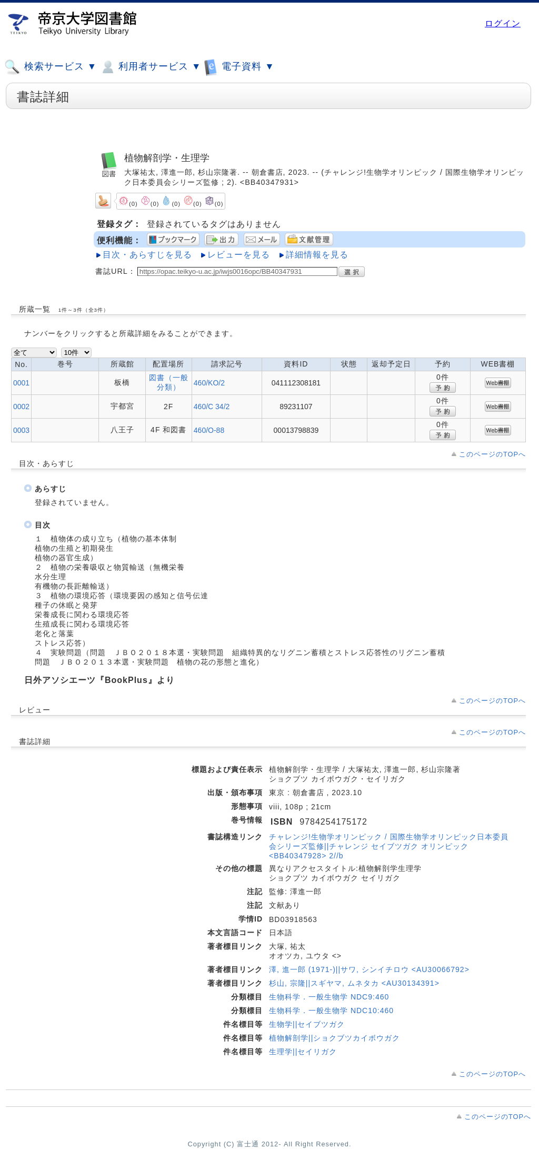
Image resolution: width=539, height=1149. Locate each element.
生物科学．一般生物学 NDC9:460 (329, 997)
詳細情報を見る (317, 254)
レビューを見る (238, 254)
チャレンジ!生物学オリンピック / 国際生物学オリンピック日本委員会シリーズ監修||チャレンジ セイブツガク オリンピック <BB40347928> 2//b (388, 846)
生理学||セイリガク (303, 1051)
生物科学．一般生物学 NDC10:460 (331, 1010)
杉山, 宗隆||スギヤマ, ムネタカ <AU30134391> (354, 983)
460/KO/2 (209, 383)
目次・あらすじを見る (147, 254)
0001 (21, 383)
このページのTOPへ (492, 454)
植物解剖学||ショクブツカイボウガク (334, 1038)
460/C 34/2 (212, 406)
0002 (21, 406)
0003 (21, 430)
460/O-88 (209, 430)
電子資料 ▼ (239, 66)
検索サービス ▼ (50, 67)
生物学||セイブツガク (307, 1024)
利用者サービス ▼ (150, 67)
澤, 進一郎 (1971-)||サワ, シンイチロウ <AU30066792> (369, 969)
